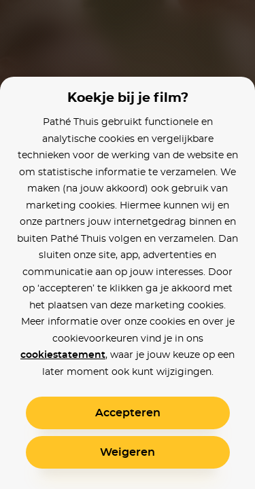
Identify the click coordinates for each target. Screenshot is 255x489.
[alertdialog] (127, 244)
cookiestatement (62, 355)
